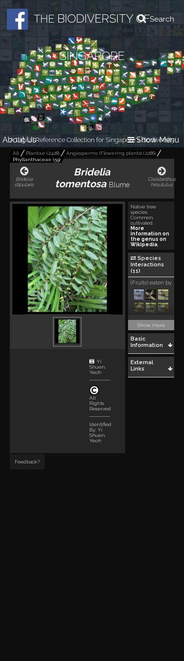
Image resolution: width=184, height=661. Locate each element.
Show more (151, 325)
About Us (19, 139)
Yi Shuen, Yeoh (97, 367)
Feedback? (27, 461)
